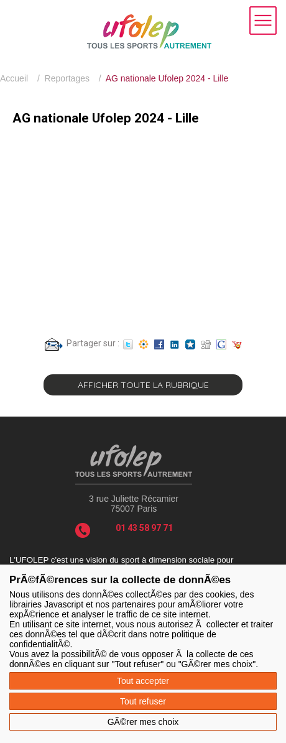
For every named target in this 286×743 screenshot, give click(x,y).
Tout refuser (143, 701)
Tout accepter (143, 681)
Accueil (14, 78)
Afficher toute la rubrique (143, 384)
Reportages (67, 78)
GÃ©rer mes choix (143, 722)
